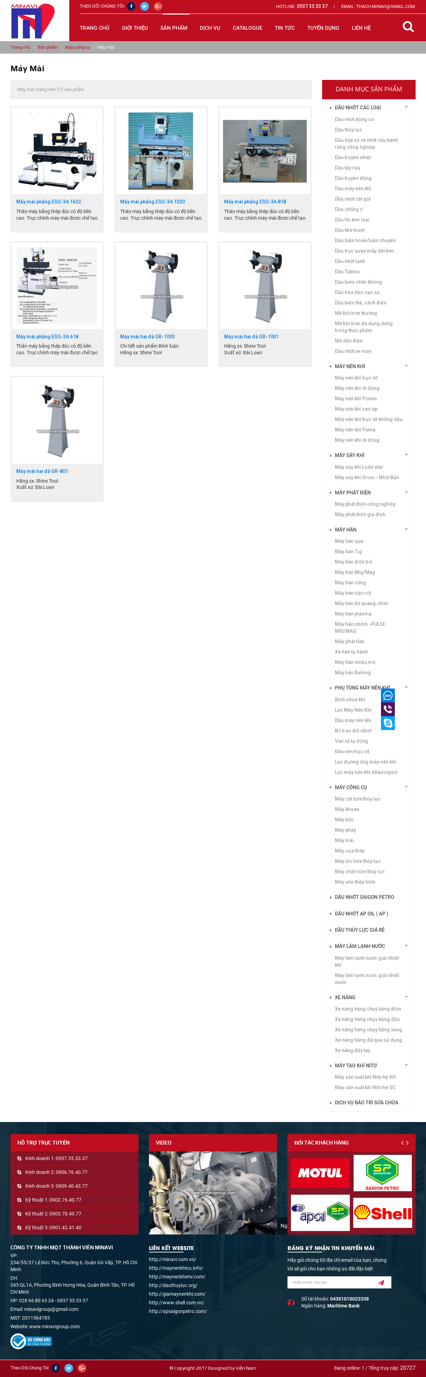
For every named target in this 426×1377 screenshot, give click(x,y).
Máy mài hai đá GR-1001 (251, 336)
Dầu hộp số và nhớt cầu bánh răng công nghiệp (366, 143)
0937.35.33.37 (72, 1158)
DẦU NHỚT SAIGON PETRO (364, 897)
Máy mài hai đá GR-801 (42, 471)
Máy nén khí (350, 366)
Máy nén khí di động (357, 440)
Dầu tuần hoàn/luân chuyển (365, 240)
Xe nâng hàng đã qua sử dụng (368, 1040)
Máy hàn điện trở (353, 562)
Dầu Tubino (347, 271)
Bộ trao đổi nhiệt (353, 730)
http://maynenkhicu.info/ (176, 1268)
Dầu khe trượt (349, 230)
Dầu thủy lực (348, 130)
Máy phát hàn (349, 641)
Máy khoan (347, 809)
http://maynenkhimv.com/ (177, 1276)
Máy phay (345, 830)
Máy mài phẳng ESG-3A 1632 (48, 201)
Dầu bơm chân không (358, 282)
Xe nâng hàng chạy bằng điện (368, 1009)
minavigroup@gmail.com (51, 1309)
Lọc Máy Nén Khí (353, 710)
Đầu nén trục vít (352, 751)
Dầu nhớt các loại (358, 107)
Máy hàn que (349, 541)
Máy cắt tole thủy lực (358, 799)
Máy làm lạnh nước (360, 946)
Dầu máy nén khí (353, 720)
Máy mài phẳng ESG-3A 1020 (152, 201)
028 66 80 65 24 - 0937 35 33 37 (53, 1300)
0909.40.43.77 (72, 1186)
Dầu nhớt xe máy (353, 351)
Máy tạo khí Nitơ (356, 1065)
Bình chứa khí (350, 699)
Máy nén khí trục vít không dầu (368, 419)
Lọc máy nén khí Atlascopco (366, 772)
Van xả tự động (351, 741)
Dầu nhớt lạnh (350, 261)
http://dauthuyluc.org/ (173, 1285)
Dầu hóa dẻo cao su (357, 292)
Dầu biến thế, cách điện (361, 303)
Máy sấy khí (349, 455)
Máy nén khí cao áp (356, 409)
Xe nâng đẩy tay (352, 1050)
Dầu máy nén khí (353, 188)
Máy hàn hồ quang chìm (361, 603)
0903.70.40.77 (65, 1213)
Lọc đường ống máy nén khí (365, 762)
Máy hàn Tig (348, 551)
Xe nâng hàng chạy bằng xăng (368, 1029)
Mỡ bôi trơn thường (356, 313)
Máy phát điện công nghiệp (365, 504)
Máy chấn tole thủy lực (360, 871)
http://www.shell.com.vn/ (176, 1302)
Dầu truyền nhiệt (353, 157)
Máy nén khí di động (357, 388)
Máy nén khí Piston (356, 398)
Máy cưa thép (350, 851)
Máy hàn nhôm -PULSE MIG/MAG (360, 627)
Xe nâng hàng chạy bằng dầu (367, 1019)
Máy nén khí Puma (355, 429)
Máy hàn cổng (350, 582)
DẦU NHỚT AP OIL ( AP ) (361, 914)
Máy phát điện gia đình (360, 514)
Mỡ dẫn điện (349, 341)
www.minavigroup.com (54, 1326)
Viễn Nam (246, 1368)
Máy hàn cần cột (353, 593)
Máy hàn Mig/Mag (355, 572)
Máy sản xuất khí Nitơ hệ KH (365, 1077)
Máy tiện (344, 819)
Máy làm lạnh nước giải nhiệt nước (367, 979)
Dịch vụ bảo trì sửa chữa (366, 1102)
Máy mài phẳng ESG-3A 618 (47, 336)
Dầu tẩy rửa (347, 168)
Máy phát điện (353, 492)
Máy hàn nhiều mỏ (355, 662)
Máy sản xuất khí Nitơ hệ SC (365, 1087)
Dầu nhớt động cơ (354, 119)
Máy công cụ (77, 47)
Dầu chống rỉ (349, 209)
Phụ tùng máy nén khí (362, 688)
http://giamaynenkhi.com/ (177, 1294)
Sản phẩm (47, 47)
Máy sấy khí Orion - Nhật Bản (367, 477)
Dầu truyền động (353, 178)
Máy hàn (345, 529)
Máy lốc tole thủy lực (358, 861)
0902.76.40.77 (65, 1200)
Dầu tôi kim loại (352, 219)
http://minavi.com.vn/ (172, 1259)
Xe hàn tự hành (351, 652)
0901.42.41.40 (65, 1227)
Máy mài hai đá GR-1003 (147, 336)
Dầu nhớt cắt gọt (353, 199)
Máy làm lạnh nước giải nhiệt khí (367, 961)
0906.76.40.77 (72, 1172)
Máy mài (344, 840)
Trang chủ (94, 28)
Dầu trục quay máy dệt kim (364, 251)
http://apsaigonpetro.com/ (178, 1311)
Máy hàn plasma (353, 614)
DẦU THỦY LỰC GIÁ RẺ (360, 930)
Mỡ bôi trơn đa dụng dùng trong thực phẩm (364, 327)
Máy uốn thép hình (355, 882)
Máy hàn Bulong (353, 672)
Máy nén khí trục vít (356, 378)
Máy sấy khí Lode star (359, 467)
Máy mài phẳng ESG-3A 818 (255, 201)
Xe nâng (345, 997)
